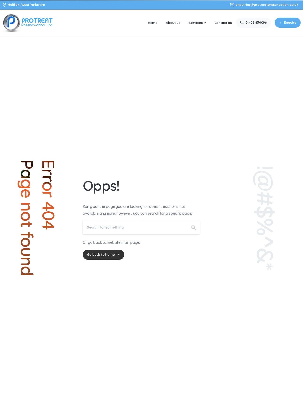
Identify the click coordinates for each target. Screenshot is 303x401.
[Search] (135, 227)
